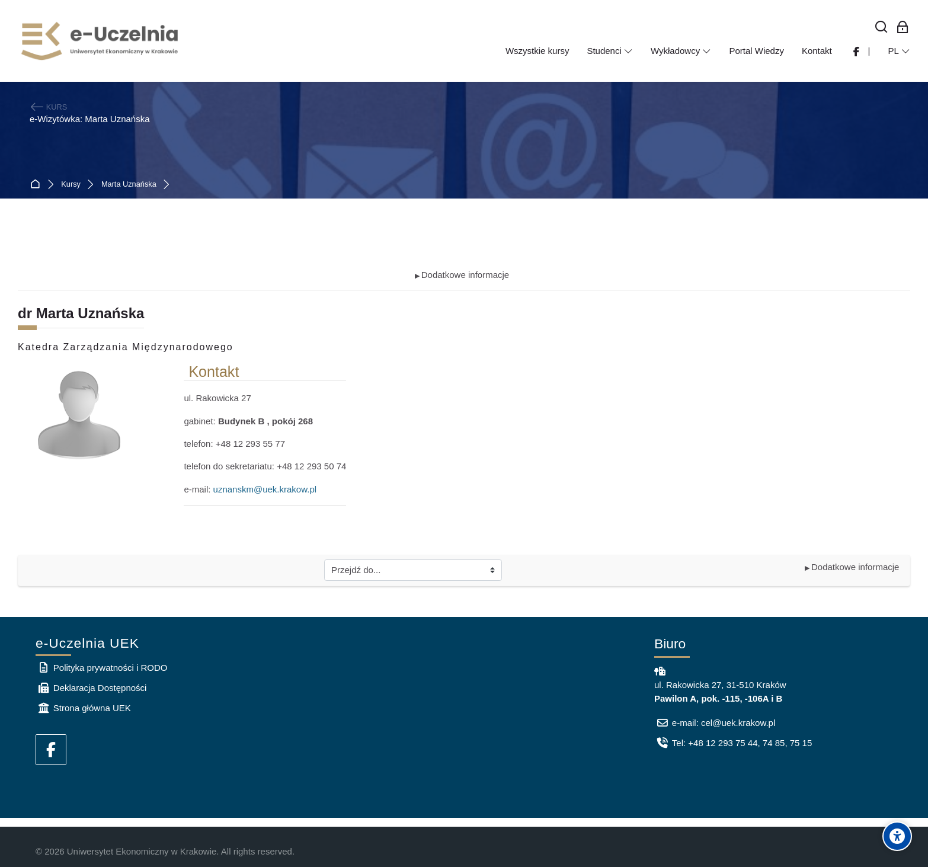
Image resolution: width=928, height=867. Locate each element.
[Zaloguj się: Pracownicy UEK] (902, 27)
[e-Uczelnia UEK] (101, 41)
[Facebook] (51, 749)
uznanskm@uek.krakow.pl (264, 489)
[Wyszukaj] (881, 27)
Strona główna (38, 184)
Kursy (71, 184)
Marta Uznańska (128, 184)
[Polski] (899, 51)
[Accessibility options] (897, 836)
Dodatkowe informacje (462, 275)
